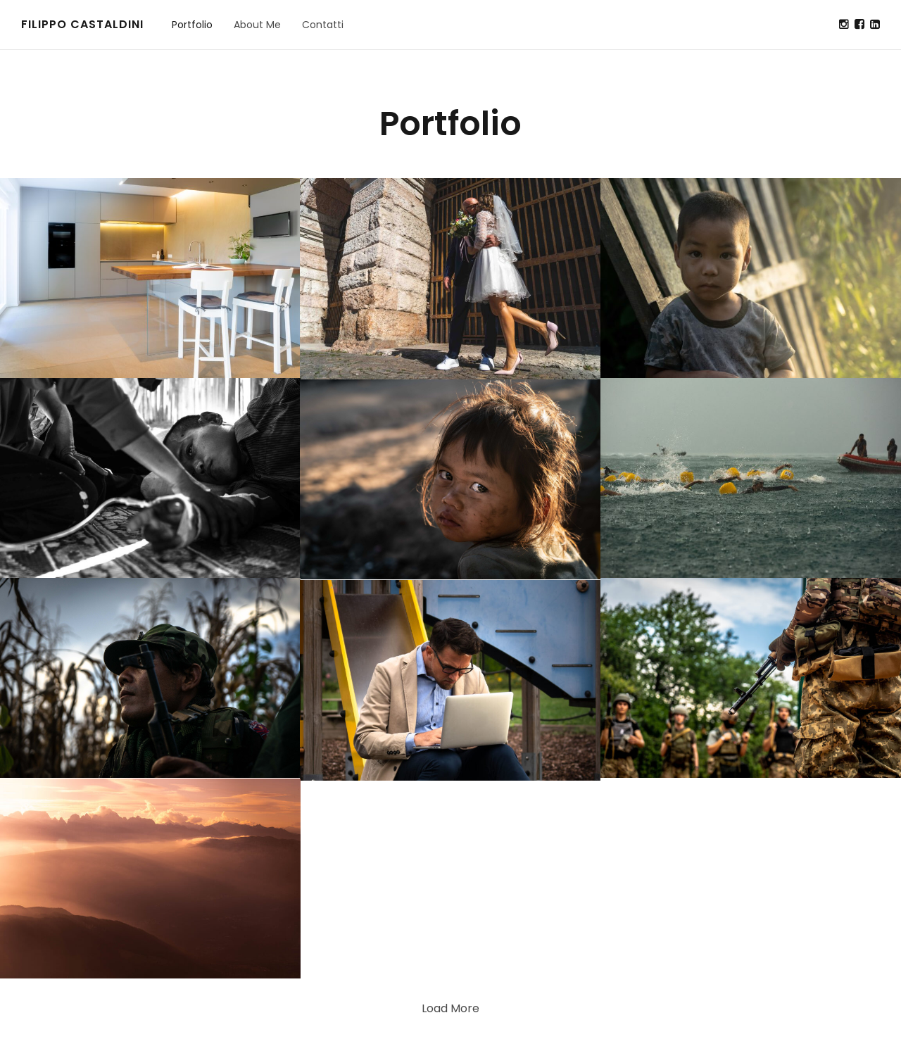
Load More (450, 1008)
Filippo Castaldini (82, 24)
